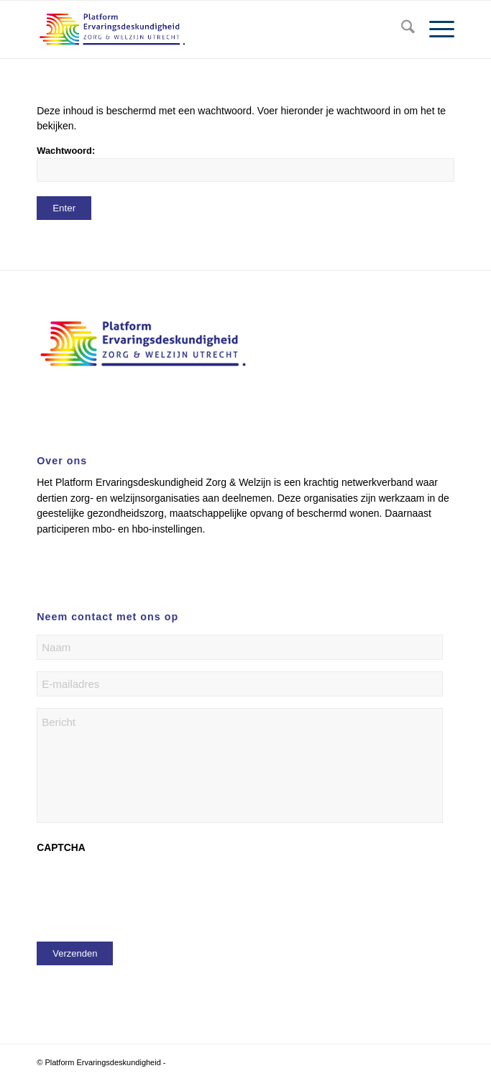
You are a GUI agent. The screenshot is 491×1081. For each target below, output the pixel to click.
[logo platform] (203, 29)
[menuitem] (401, 29)
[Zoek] (401, 29)
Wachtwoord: (245, 163)
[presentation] (146, 890)
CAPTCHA (61, 847)
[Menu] (434, 29)
